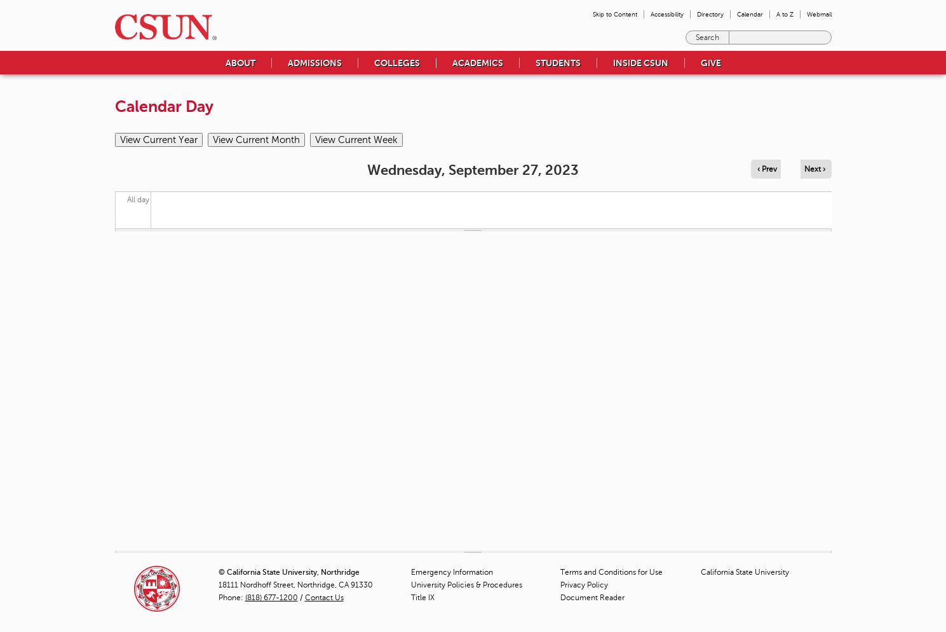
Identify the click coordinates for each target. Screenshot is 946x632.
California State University (745, 572)
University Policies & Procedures (466, 584)
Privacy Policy (584, 584)
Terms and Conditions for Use (611, 572)
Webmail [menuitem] (819, 14)
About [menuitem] (240, 63)
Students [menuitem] (558, 63)
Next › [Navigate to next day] (814, 169)
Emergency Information (452, 572)
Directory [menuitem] (710, 14)
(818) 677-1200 (271, 597)
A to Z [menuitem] (785, 14)
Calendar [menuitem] (750, 14)
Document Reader (592, 597)
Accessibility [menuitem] (667, 14)
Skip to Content (615, 14)
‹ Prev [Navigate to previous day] (767, 169)
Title (423, 597)
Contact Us (324, 597)
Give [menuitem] (711, 63)
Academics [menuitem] (477, 63)
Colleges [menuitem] (397, 63)
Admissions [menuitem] (315, 63)
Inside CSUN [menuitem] (640, 63)
